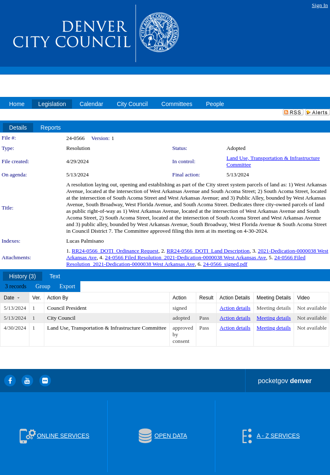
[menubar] (40, 286)
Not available (311, 308)
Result (206, 298)
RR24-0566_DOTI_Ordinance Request (115, 251)
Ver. (36, 298)
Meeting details (274, 308)
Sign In (320, 5)
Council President (67, 308)
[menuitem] (15, 287)
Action (179, 298)
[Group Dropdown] (43, 287)
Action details (234, 308)
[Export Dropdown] (67, 287)
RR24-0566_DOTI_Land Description (207, 251)
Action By (57, 298)
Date (9, 298)
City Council (61, 318)
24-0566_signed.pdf (225, 264)
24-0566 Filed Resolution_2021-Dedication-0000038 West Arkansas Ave (185, 257)
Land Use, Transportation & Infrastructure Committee (106, 328)
